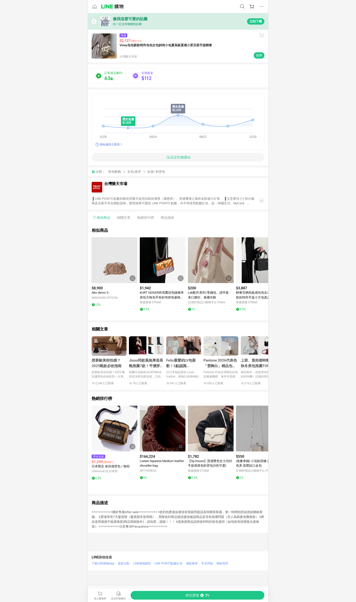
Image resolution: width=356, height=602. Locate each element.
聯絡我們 (222, 563)
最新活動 (123, 563)
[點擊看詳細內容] (114, 260)
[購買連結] (197, 595)
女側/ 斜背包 (156, 171)
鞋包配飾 (114, 171)
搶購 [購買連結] (259, 55)
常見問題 (207, 563)
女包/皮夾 (134, 171)
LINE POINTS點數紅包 (168, 563)
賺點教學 (192, 563)
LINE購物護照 (142, 563)
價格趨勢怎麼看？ (111, 144)
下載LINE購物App (103, 563)
